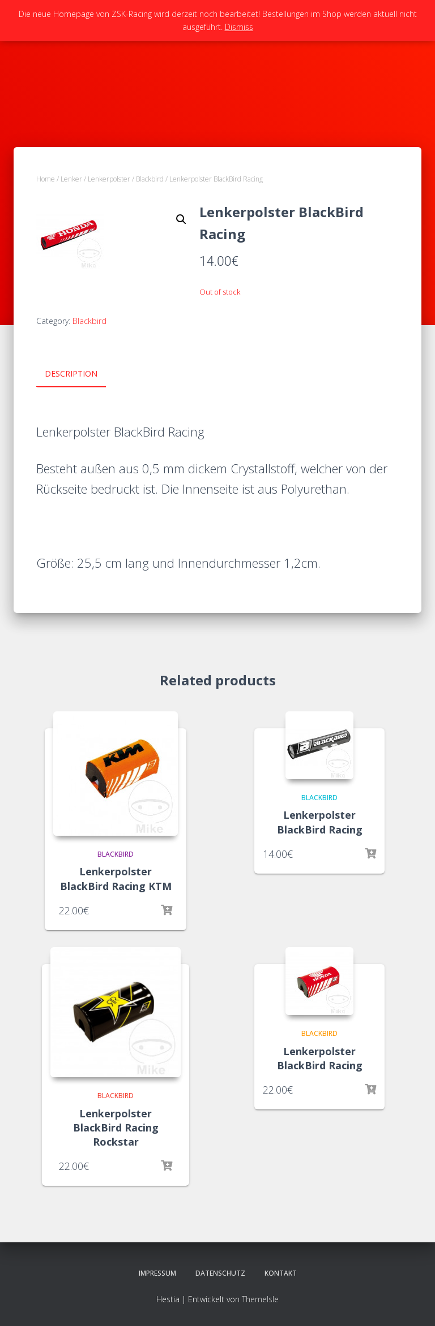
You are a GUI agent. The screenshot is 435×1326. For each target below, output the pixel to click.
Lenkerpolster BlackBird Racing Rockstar (116, 1127)
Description (71, 373)
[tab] (79, 374)
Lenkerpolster (109, 179)
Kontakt (281, 1273)
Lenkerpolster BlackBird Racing (319, 822)
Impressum (157, 1273)
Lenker (71, 179)
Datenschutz (220, 1273)
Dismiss (239, 26)
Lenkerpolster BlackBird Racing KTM (116, 878)
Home (45, 179)
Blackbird (150, 179)
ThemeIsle (260, 1298)
